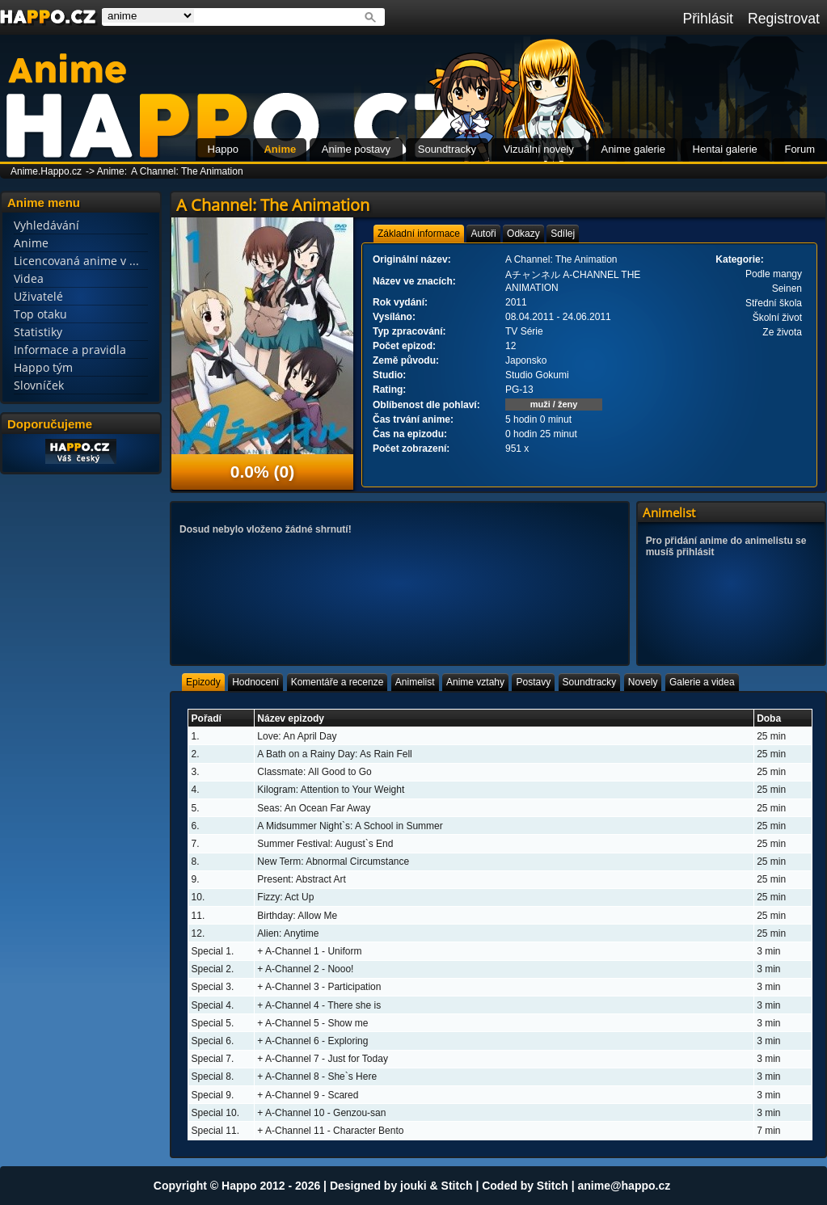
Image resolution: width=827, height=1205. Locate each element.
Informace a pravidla (70, 349)
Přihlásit (707, 19)
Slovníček (39, 385)
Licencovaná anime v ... (76, 260)
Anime (280, 149)
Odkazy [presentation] (523, 233)
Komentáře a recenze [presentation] (337, 682)
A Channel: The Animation (187, 171)
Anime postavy (356, 149)
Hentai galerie (725, 149)
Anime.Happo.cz (46, 171)
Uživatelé (38, 296)
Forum (799, 149)
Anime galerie (633, 149)
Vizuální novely (539, 149)
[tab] (418, 233)
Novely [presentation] (643, 682)
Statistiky (38, 331)
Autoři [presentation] (483, 233)
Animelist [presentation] (415, 682)
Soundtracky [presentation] (590, 682)
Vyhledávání (46, 225)
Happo (223, 149)
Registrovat (784, 19)
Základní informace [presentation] (419, 233)
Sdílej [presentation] (563, 233)
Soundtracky (447, 149)
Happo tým (43, 367)
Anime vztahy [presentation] (475, 682)
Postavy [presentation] (533, 682)
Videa (29, 278)
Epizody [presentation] (203, 682)
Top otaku (40, 314)
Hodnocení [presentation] (255, 682)
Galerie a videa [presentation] (702, 682)
